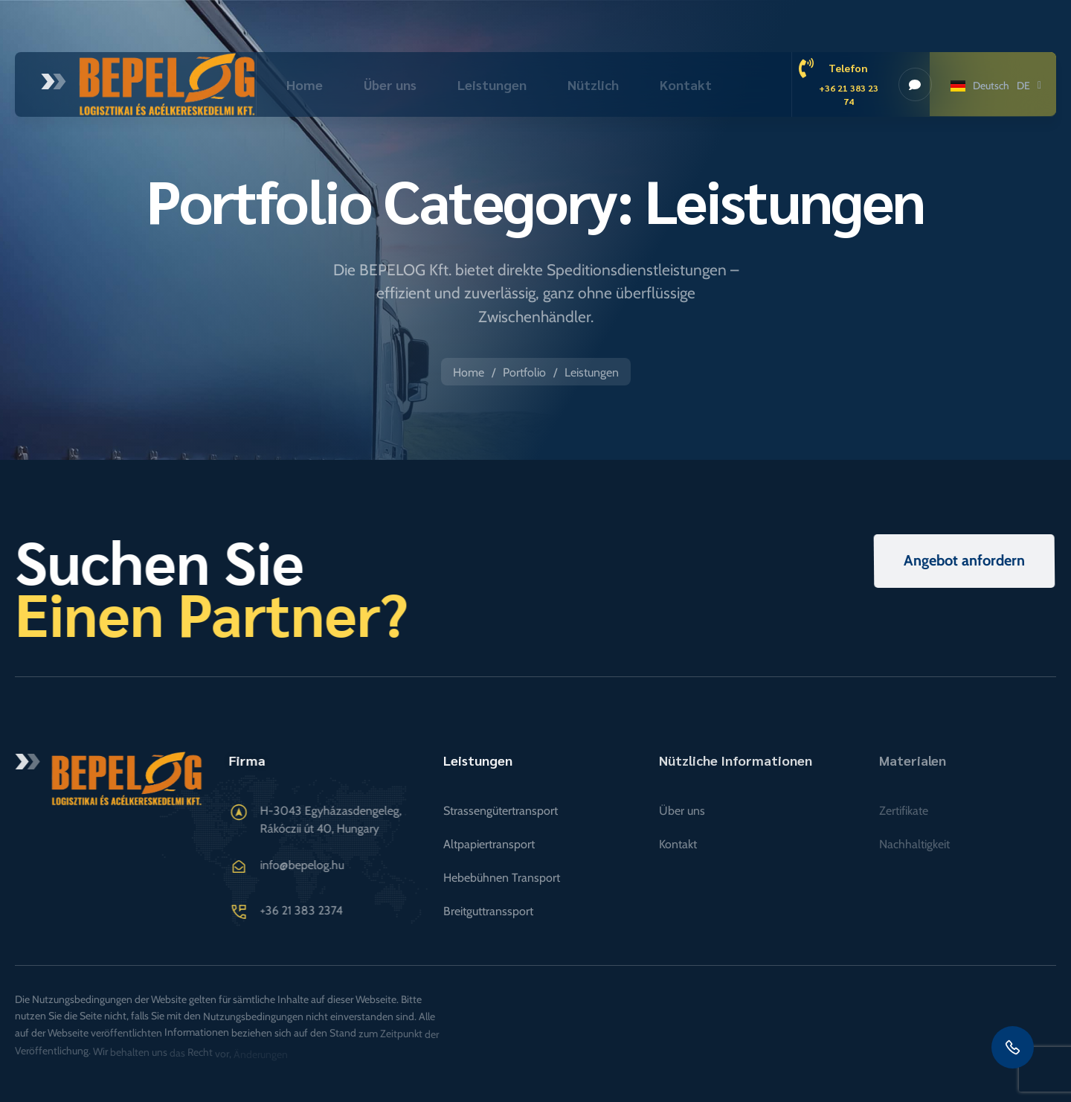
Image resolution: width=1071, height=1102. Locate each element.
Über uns (390, 84)
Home (304, 84)
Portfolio (524, 372)
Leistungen (492, 84)
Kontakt (686, 84)
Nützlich (593, 84)
